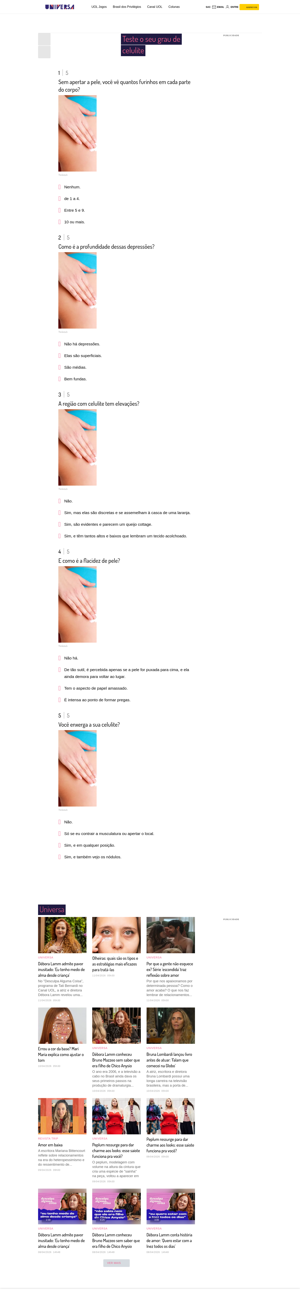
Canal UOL (154, 6)
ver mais (116, 1288)
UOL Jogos (99, 6)
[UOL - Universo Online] (77, 7)
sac (208, 7)
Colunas (174, 6)
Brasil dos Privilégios (127, 6)
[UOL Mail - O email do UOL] (218, 7)
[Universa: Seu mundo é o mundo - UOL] (59, 7)
